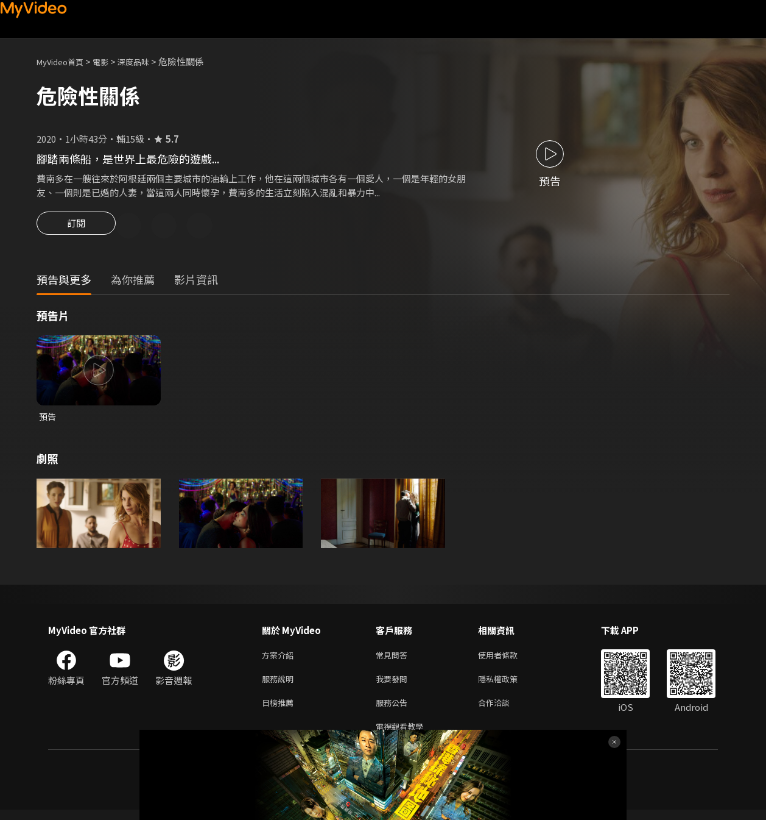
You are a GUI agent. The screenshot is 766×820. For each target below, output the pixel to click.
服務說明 (280, 684)
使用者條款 (508, 658)
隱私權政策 (508, 684)
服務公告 (394, 710)
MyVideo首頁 (64, 61)
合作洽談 (503, 710)
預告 (48, 418)
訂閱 (76, 227)
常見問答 (394, 658)
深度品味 (146, 61)
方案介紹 (280, 658)
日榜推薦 (280, 710)
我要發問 (394, 684)
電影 (110, 61)
